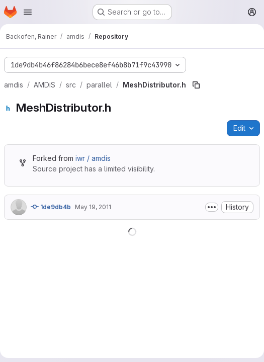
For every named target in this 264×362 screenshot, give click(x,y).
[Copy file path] (196, 85)
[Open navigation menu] (28, 12)
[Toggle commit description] (211, 207)
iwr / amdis (93, 158)
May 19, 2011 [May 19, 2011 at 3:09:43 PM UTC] (93, 207)
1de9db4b (51, 207)
